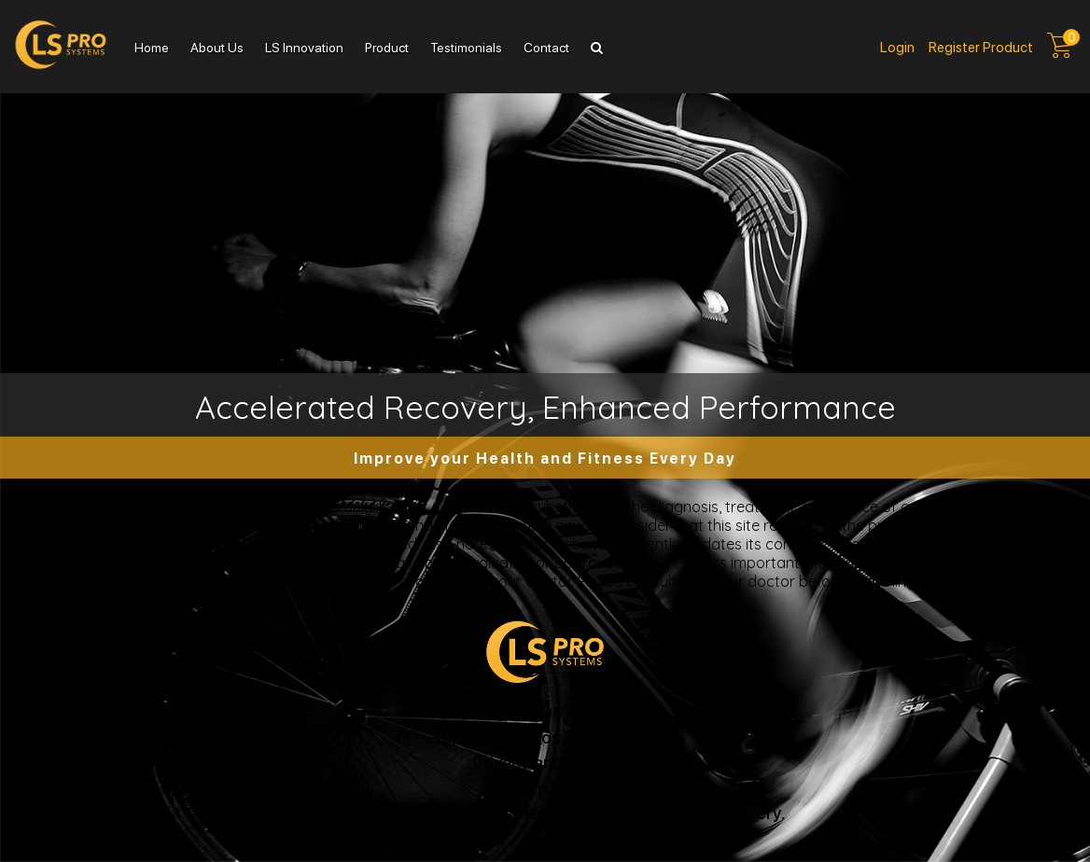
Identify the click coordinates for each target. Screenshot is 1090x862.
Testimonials (466, 46)
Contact (546, 46)
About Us (217, 46)
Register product (981, 46)
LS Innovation (304, 46)
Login (897, 46)
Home (151, 46)
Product (387, 46)
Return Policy (545, 787)
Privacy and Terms (545, 761)
